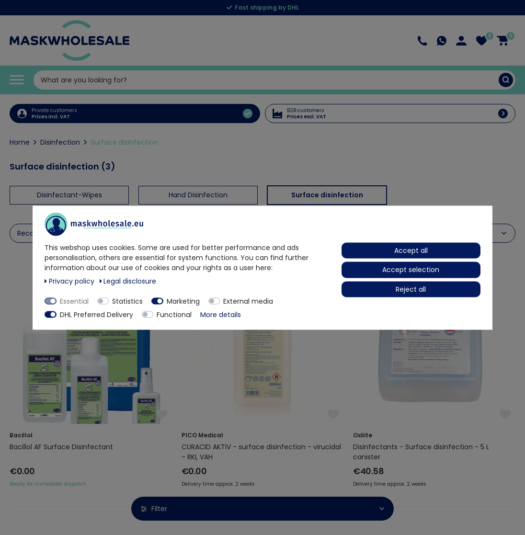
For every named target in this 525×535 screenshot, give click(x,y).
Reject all (411, 289)
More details (220, 314)
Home (20, 142)
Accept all (411, 250)
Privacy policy (70, 280)
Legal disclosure (128, 280)
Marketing (183, 301)
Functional (174, 314)
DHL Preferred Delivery (96, 314)
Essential (74, 301)
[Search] (506, 80)
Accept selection (410, 269)
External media (248, 301)
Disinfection (60, 142)
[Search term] (266, 80)
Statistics (127, 301)
